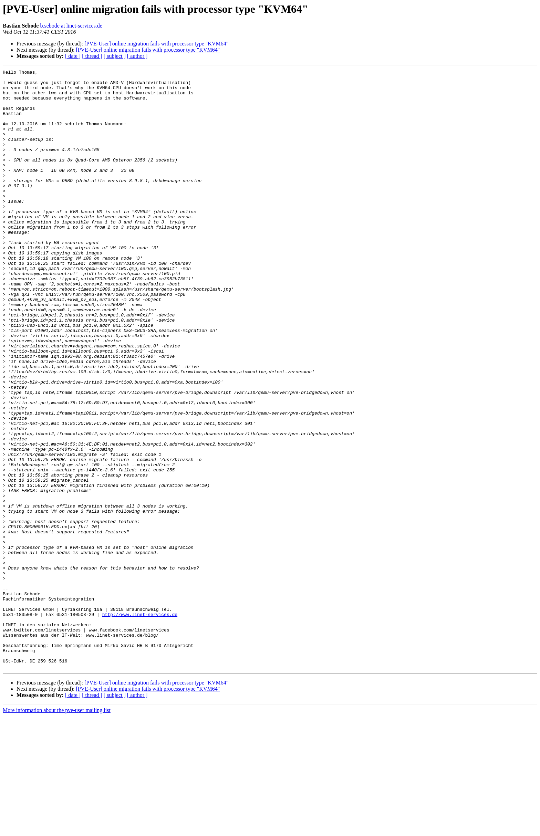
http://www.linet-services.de (139, 724)
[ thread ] (92, 56)
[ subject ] (115, 56)
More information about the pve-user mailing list (57, 830)
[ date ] (73, 56)
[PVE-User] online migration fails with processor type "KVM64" (156, 43)
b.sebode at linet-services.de (71, 26)
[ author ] (137, 56)
